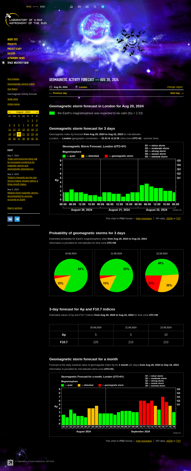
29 (28, 138)
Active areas (13, 104)
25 (9, 138)
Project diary (14, 48)
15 (28, 129)
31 (36, 138)
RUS (28, 6)
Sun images (13, 79)
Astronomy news (16, 58)
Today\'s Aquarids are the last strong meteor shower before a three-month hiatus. (22, 181)
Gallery (11, 53)
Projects (12, 44)
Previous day (60, 93)
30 (32, 138)
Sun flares (12, 89)
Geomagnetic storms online (21, 84)
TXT (178, 218)
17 (36, 129)
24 (36, 134)
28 (23, 138)
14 (23, 129)
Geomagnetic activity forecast (71, 79)
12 (14, 129)
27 (19, 138)
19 (14, 134)
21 (23, 134)
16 (32, 129)
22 (28, 134)
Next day (175, 93)
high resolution (144, 218)
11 (9, 129)
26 (14, 138)
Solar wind (12, 99)
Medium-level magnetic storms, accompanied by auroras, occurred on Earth (22, 196)
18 (9, 134)
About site (12, 39)
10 (36, 125)
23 (32, 134)
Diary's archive (14, 208)
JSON (169, 218)
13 (19, 129)
